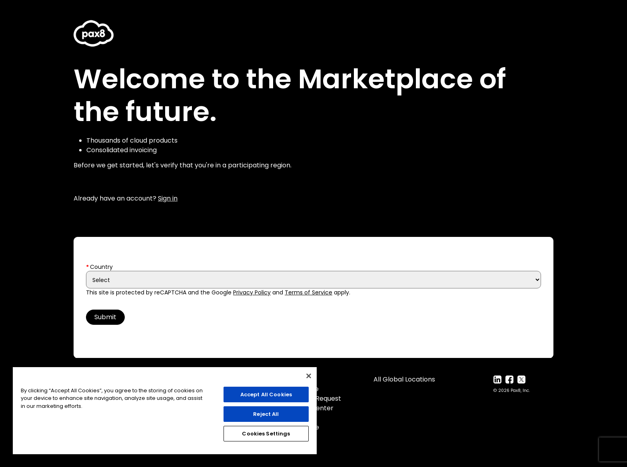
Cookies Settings (266, 433)
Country (101, 267)
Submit (105, 317)
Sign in (168, 198)
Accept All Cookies (266, 394)
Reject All (266, 414)
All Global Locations (404, 379)
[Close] (308, 376)
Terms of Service (308, 292)
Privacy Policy (252, 292)
